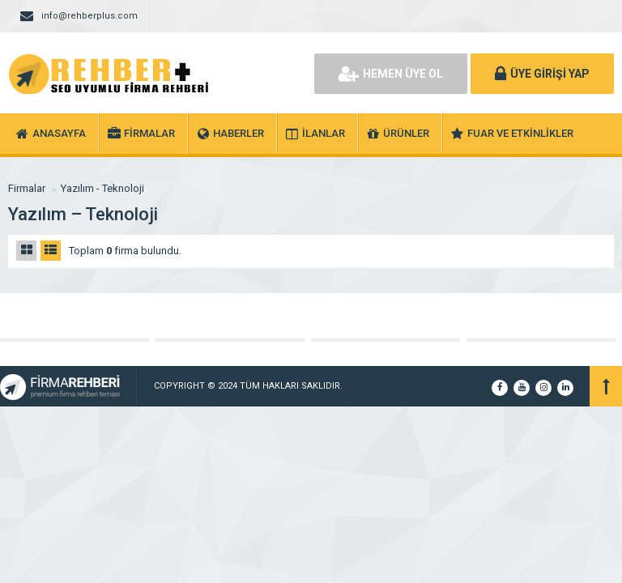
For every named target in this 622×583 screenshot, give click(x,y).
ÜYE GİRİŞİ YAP (542, 73)
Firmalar (26, 188)
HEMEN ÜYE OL (391, 73)
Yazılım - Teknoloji (102, 188)
